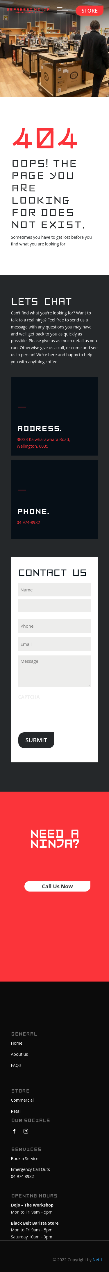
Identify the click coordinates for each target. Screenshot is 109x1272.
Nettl (97, 1259)
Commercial (22, 1100)
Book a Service (25, 1158)
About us (19, 1054)
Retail (16, 1111)
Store (89, 10)
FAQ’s (16, 1065)
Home (17, 1043)
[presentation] (62, 714)
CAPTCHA (29, 697)
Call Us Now (57, 886)
